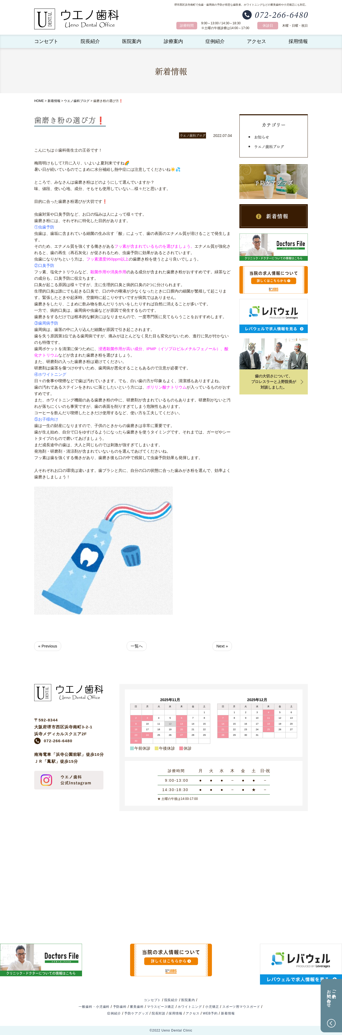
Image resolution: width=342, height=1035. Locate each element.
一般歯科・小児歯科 (94, 1007)
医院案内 (131, 41)
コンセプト (46, 41)
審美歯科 (137, 1007)
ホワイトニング (190, 1007)
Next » (222, 646)
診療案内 (173, 41)
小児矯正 (212, 1007)
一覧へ (137, 646)
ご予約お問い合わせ (331, 996)
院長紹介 (90, 41)
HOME (39, 101)
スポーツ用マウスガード (241, 1007)
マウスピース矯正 (160, 1007)
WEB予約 (210, 1013)
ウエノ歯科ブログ (77, 101)
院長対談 (159, 1013)
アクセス (256, 41)
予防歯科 (120, 1007)
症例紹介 (215, 41)
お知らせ (261, 137)
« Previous (47, 646)
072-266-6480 (58, 740)
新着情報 (54, 101)
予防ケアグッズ (136, 1013)
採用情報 (298, 41)
